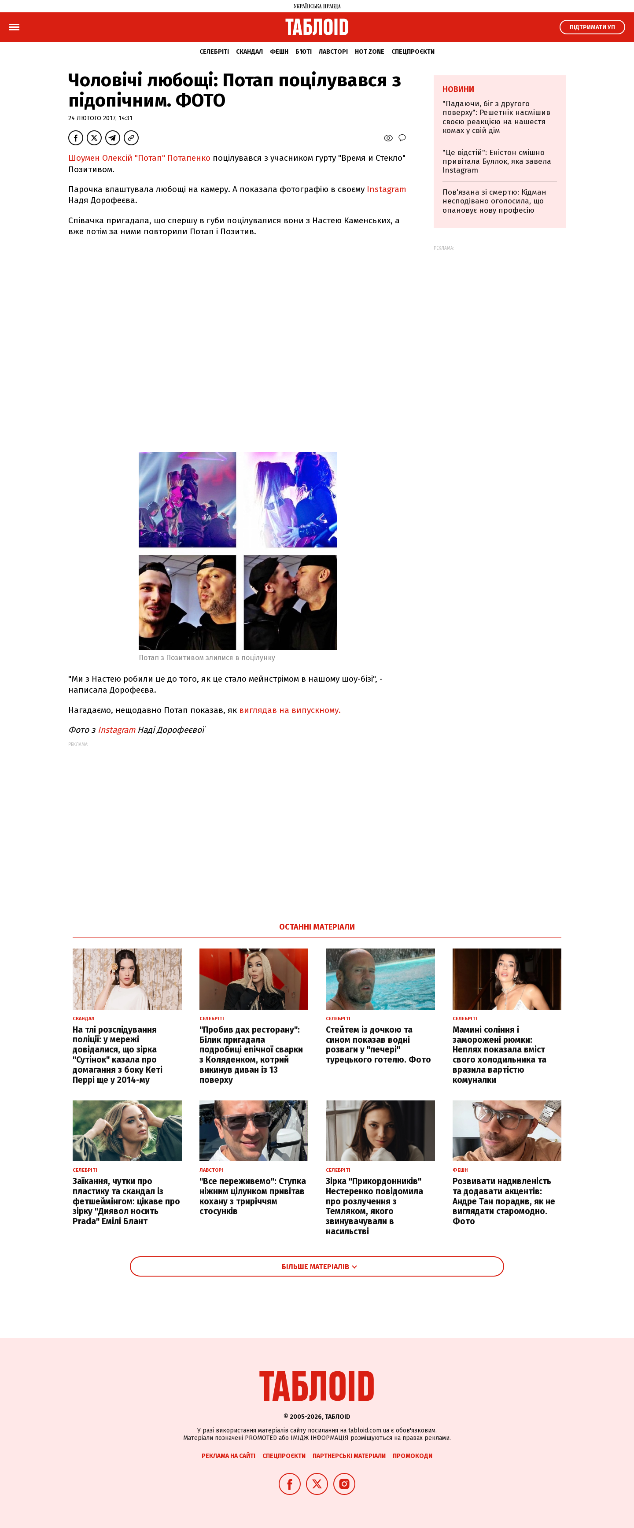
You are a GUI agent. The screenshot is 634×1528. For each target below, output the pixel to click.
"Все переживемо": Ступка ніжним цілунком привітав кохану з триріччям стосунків (252, 1196)
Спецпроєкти (413, 51)
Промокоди (412, 1456)
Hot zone (369, 51)
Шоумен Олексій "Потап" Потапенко (139, 158)
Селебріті (214, 51)
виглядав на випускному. (290, 710)
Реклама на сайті (228, 1456)
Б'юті (303, 51)
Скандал (249, 51)
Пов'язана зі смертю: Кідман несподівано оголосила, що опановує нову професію (494, 201)
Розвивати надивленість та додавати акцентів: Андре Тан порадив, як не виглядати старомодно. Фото (504, 1201)
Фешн (279, 51)
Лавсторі (333, 51)
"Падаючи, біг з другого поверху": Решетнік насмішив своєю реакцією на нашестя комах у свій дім (496, 117)
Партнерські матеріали (349, 1456)
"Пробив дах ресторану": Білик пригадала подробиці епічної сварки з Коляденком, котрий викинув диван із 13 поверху (251, 1055)
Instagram (386, 189)
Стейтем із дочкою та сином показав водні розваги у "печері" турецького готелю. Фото (378, 1045)
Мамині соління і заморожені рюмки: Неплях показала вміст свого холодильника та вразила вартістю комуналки (499, 1055)
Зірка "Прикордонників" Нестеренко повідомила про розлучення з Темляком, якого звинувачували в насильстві (374, 1206)
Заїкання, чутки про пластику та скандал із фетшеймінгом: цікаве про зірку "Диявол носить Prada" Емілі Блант (126, 1201)
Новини (458, 89)
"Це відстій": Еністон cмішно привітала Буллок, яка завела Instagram (496, 161)
